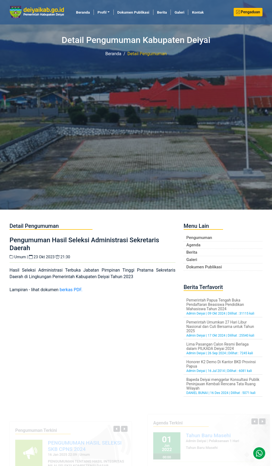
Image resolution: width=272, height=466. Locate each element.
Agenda (193, 245)
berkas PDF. (71, 289)
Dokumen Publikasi (133, 12)
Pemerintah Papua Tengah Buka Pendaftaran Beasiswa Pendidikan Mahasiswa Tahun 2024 (215, 304)
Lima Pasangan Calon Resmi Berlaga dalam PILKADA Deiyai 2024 (217, 346)
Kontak (198, 12)
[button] (116, 430)
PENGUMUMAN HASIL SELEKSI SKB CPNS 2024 (85, 447)
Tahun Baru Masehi (209, 435)
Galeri (179, 12)
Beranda (85, 12)
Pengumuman (199, 237)
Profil (101, 12)
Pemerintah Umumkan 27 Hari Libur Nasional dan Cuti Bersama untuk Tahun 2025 (220, 326)
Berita (162, 12)
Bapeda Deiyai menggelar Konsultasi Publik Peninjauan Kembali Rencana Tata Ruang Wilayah (222, 383)
